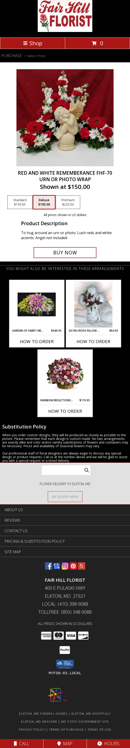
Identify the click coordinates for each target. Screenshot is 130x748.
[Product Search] (66, 470)
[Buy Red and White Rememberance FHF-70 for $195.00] (65, 252)
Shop (32, 43)
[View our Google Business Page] (57, 568)
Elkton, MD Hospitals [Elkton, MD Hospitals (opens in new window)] (91, 713)
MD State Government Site (85, 721)
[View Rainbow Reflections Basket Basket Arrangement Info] (65, 374)
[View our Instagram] (65, 568)
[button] (65, 664)
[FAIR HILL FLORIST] (65, 31)
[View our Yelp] (81, 568)
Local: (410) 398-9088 (65, 604)
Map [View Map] (64, 743)
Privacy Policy (32, 729)
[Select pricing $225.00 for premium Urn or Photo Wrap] (68, 202)
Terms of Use (99, 729)
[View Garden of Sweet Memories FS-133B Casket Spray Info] (37, 304)
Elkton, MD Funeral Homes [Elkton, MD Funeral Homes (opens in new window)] (43, 713)
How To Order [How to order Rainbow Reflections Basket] (65, 411)
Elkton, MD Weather (39, 721)
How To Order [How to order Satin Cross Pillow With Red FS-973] (93, 341)
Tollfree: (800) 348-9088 (65, 612)
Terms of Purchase (66, 729)
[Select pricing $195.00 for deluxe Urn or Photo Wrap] (44, 202)
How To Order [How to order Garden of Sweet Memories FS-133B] (37, 341)
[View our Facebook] (48, 568)
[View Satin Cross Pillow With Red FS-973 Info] (93, 304)
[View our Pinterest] (73, 568)
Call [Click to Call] (21, 743)
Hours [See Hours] (108, 743)
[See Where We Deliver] (65, 496)
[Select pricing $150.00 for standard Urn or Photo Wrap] (20, 202)
